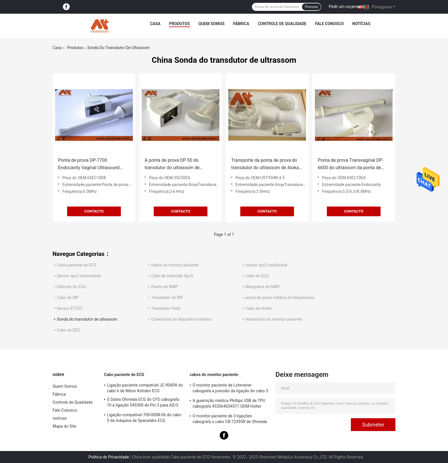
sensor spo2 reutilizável (266, 265)
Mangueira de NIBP (262, 286)
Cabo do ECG (257, 276)
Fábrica (241, 23)
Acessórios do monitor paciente (273, 319)
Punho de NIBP (164, 286)
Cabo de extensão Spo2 (172, 276)
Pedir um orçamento (347, 6)
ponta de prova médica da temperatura (279, 297)
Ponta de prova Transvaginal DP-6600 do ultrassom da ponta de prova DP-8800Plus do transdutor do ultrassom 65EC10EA (351, 164)
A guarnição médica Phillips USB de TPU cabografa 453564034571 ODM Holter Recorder (229, 404)
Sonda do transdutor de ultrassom (87, 319)
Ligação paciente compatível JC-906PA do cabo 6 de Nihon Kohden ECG (145, 388)
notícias (361, 23)
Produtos (179, 23)
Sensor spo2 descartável (79, 276)
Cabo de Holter (258, 308)
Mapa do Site (64, 426)
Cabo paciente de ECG (76, 265)
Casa (155, 23)
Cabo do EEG (68, 330)
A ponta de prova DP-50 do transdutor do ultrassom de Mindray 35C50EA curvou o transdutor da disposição (172, 164)
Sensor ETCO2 (70, 308)
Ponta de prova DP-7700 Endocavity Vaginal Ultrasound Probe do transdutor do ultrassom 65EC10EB (92, 164)
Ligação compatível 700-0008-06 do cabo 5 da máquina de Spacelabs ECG (144, 418)
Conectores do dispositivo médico (181, 319)
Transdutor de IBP (167, 297)
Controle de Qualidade (282, 23)
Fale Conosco (329, 23)
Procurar (311, 7)
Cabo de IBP (68, 297)
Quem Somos (212, 23)
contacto (94, 211)
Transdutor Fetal (165, 308)
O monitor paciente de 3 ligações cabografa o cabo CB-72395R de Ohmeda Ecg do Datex (230, 420)
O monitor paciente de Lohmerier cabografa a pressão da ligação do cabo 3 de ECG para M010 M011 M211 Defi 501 (230, 389)
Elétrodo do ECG (71, 286)
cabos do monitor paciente (175, 265)
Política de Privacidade (108, 457)
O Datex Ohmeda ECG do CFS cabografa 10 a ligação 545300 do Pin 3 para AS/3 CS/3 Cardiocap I (143, 403)
